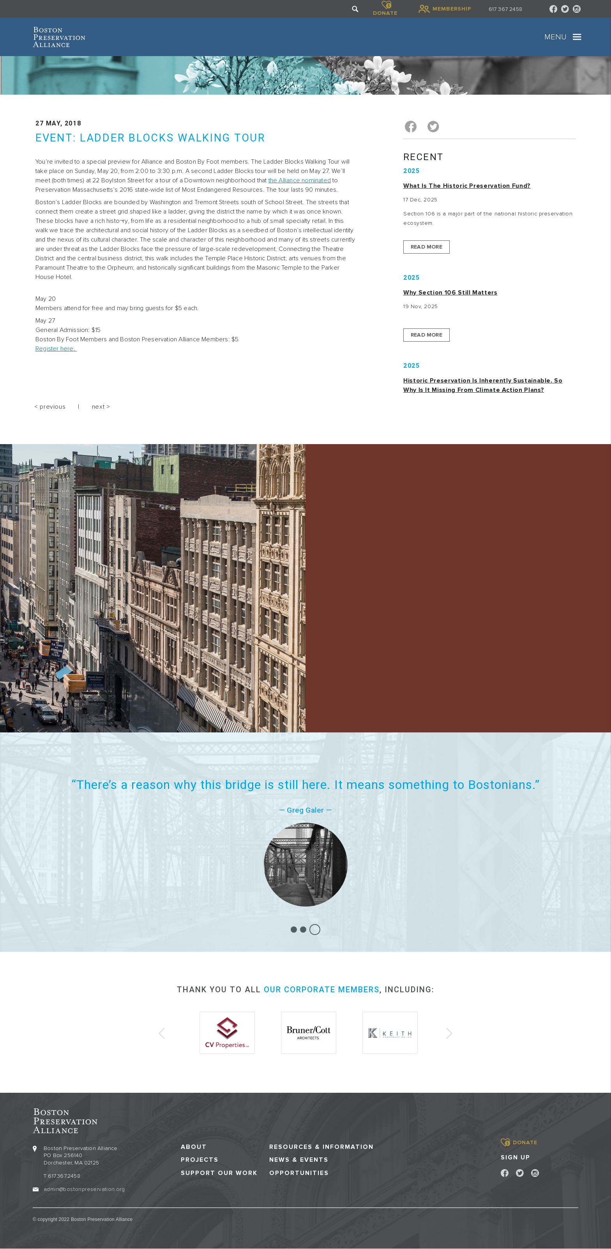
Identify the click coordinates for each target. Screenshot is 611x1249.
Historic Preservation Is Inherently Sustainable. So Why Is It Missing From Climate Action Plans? (483, 385)
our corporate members (322, 989)
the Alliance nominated (299, 180)
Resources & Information (321, 1147)
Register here (54, 349)
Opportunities (299, 1173)
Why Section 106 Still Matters (450, 292)
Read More (426, 246)
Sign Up (515, 1157)
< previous (49, 407)
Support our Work (219, 1173)
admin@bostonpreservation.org (84, 1189)
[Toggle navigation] (577, 37)
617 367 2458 (505, 9)
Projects (200, 1160)
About (194, 1147)
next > (101, 407)
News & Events (298, 1160)
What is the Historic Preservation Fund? (467, 186)
